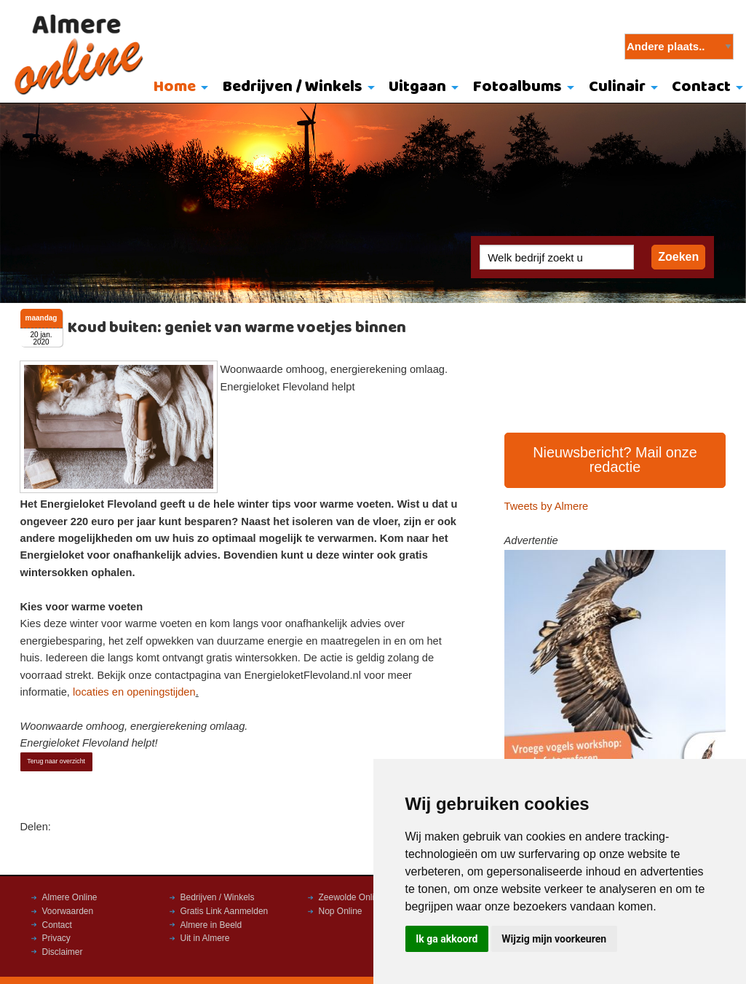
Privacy (56, 938)
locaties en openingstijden (134, 692)
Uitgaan (417, 87)
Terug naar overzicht (56, 761)
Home (175, 87)
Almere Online (70, 897)
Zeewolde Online (351, 897)
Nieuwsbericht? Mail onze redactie (615, 459)
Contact (57, 925)
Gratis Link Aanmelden (224, 911)
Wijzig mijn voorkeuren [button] (553, 939)
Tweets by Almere (546, 506)
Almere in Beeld (211, 925)
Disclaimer (62, 952)
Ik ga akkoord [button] (446, 939)
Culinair (617, 87)
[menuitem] (177, 88)
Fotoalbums (517, 87)
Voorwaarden (68, 911)
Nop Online (340, 911)
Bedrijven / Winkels (292, 87)
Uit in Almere (205, 938)
